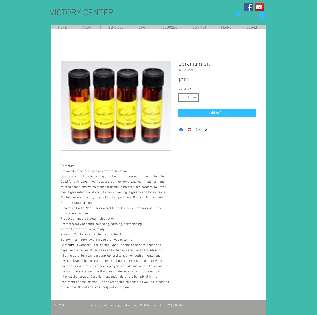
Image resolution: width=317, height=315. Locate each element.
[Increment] (195, 97)
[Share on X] (206, 129)
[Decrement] (181, 97)
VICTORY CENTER (82, 13)
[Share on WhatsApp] (198, 129)
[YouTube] (259, 7)
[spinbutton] (188, 97)
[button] (262, 14)
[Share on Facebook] (181, 129)
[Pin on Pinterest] (189, 129)
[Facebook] (248, 7)
